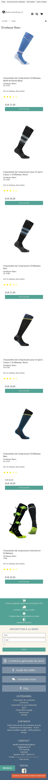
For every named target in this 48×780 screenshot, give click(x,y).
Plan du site (24, 759)
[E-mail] (24, 640)
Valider (24, 649)
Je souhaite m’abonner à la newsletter (23, 644)
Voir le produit (24, 109)
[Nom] (24, 635)
